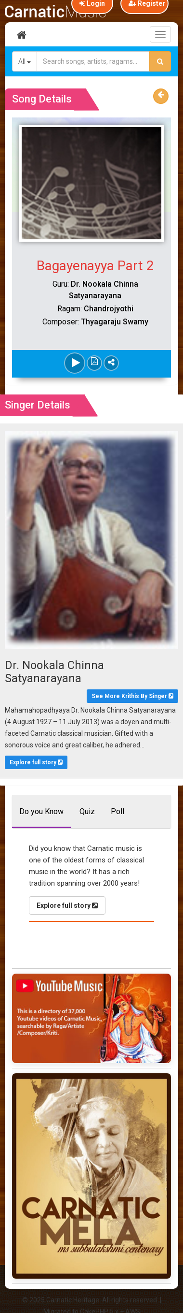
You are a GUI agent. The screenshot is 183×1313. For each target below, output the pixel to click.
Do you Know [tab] (41, 811)
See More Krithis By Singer (132, 696)
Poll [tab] (117, 811)
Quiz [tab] (87, 811)
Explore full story (36, 762)
